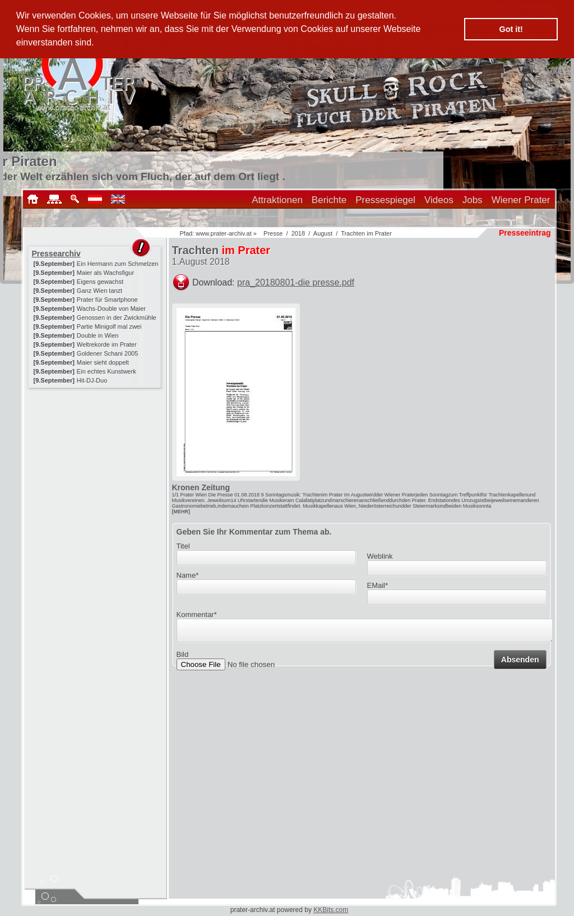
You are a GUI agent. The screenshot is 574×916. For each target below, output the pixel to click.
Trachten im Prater (366, 233)
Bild (183, 657)
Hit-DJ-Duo (92, 380)
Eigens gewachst (100, 281)
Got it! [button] (511, 29)
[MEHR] (181, 511)
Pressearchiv (56, 253)
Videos (438, 200)
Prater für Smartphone (107, 299)
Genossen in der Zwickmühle (116, 317)
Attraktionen (277, 200)
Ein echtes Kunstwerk (106, 371)
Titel (183, 546)
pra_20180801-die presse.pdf (295, 282)
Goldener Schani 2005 (107, 353)
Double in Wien (98, 335)
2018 (298, 233)
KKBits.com (330, 910)
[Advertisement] (96, 461)
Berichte (329, 200)
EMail (377, 585)
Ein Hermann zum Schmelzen (118, 263)
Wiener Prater (521, 200)
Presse (273, 233)
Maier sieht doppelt (103, 362)
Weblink (380, 556)
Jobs (472, 200)
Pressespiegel (385, 200)
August (322, 233)
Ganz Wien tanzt (99, 290)
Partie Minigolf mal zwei (109, 326)
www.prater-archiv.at (223, 233)
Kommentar (197, 614)
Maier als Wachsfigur (105, 272)
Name (188, 575)
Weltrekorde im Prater (107, 344)
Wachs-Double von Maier (111, 308)
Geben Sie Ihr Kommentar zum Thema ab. (254, 531)
